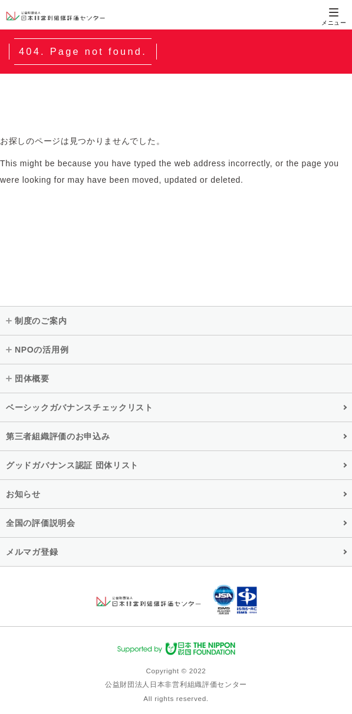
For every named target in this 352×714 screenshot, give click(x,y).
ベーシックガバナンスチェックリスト (79, 407)
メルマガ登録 (32, 552)
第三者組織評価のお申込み (58, 436)
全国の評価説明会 (40, 523)
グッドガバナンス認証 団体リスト (72, 465)
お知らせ (23, 494)
